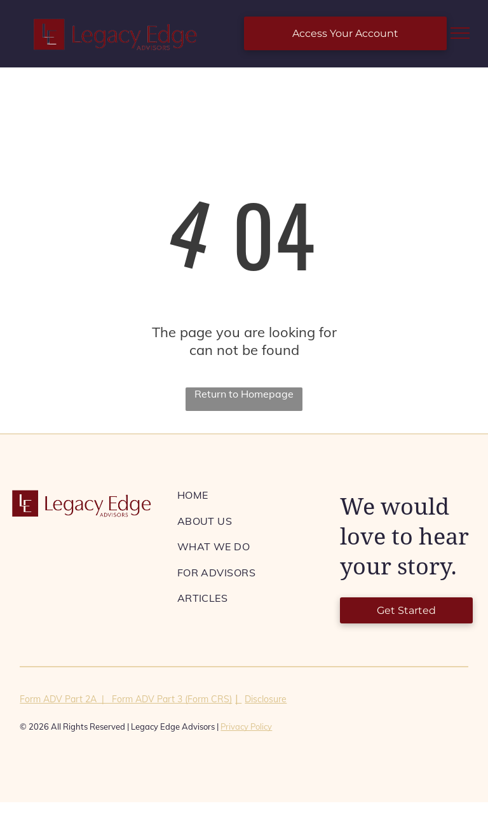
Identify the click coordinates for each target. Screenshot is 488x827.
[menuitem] (249, 495)
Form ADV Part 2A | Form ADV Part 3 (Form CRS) (126, 699)
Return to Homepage (244, 393)
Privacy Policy (246, 726)
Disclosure (266, 699)
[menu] (460, 33)
